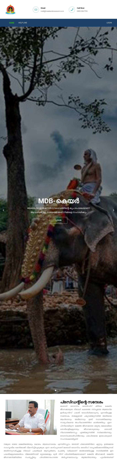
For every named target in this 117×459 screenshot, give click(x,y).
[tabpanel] (58, 210)
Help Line (22, 22)
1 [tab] (55, 390)
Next (113, 210)
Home (11, 22)
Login (109, 22)
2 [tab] (58, 390)
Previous (3, 210)
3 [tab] (61, 390)
